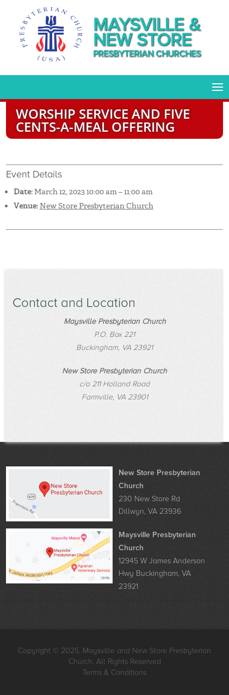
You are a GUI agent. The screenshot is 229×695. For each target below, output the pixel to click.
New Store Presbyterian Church (96, 206)
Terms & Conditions (114, 672)
